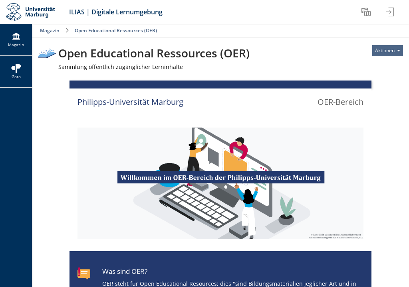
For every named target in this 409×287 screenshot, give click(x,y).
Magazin (50, 30)
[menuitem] (367, 12)
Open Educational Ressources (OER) (116, 30)
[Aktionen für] (387, 50)
